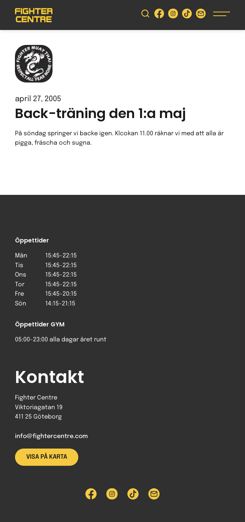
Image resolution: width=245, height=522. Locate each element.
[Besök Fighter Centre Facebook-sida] (159, 15)
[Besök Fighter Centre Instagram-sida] (173, 15)
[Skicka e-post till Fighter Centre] (201, 15)
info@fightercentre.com (51, 436)
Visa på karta (46, 457)
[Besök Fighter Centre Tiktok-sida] (187, 15)
